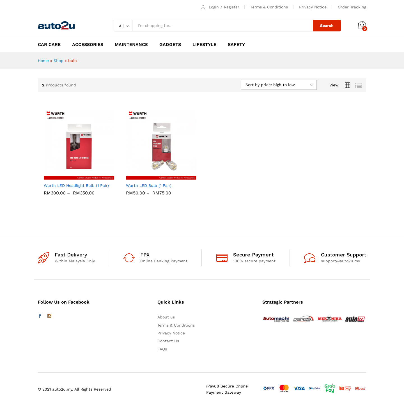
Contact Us (168, 341)
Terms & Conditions (269, 7)
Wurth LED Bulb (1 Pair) (148, 185)
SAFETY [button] (236, 44)
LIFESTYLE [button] (204, 44)
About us (166, 317)
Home (43, 60)
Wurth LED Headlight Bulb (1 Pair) (76, 185)
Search (327, 25)
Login (214, 7)
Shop (58, 60)
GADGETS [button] (170, 44)
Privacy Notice (313, 7)
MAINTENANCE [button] (131, 44)
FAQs (162, 349)
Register (231, 7)
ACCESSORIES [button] (87, 44)
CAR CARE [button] (49, 44)
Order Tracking (352, 7)
